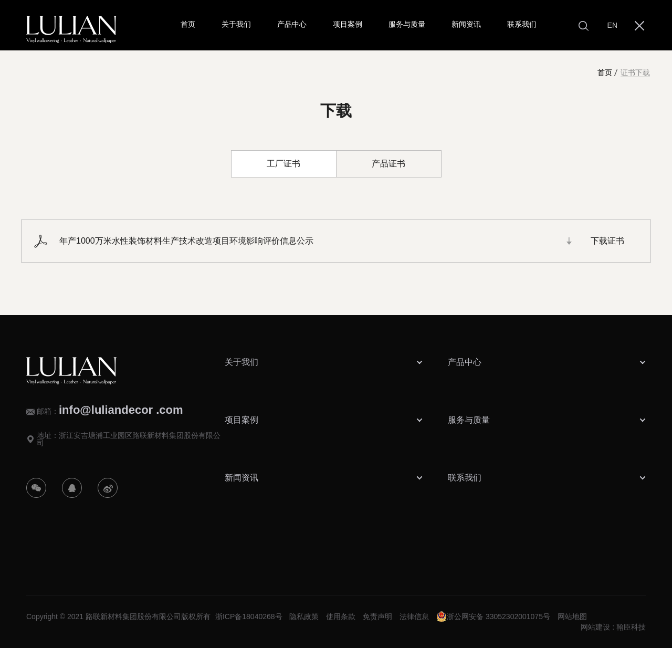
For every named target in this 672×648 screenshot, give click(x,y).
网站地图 (572, 616)
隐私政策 (304, 616)
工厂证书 (283, 163)
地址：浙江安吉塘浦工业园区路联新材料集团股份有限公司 (128, 439)
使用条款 (340, 616)
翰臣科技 (631, 627)
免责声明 (377, 616)
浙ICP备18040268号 (248, 616)
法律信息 (414, 616)
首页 (604, 73)
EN (612, 25)
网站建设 (595, 627)
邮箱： (110, 410)
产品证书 (388, 163)
